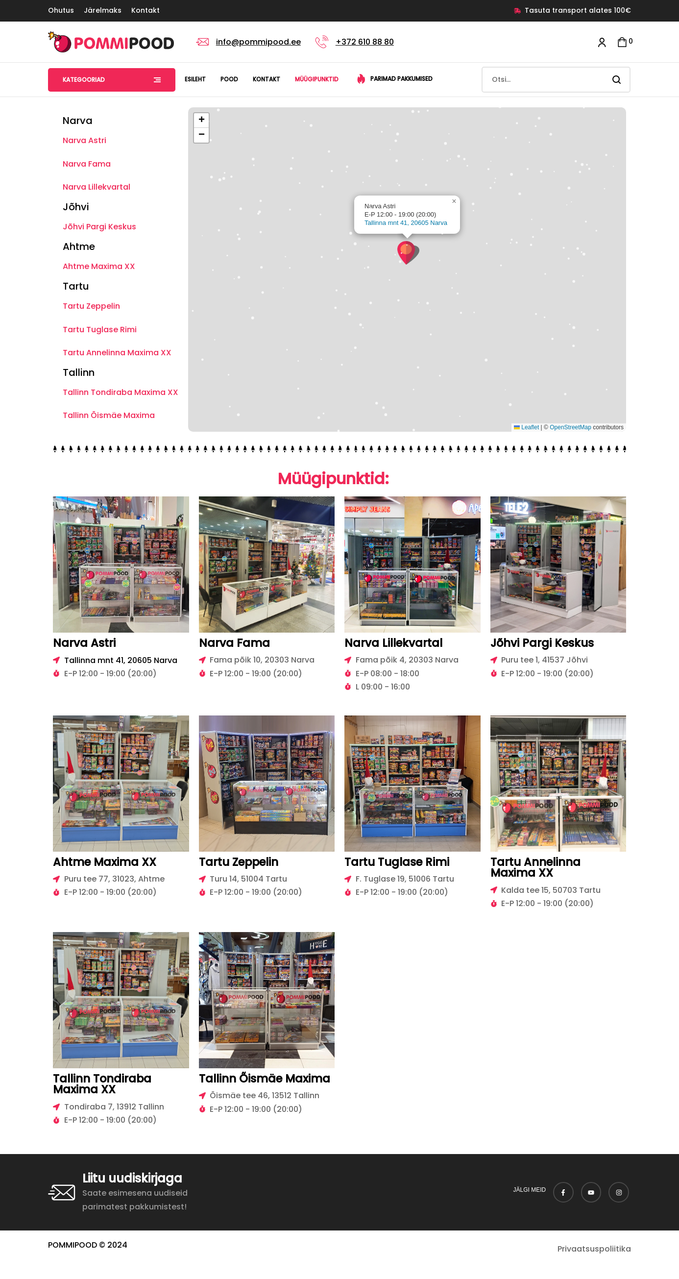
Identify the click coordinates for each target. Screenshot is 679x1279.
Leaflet (526, 427)
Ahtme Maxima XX (99, 266)
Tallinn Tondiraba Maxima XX (120, 392)
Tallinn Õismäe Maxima (109, 415)
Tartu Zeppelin (91, 306)
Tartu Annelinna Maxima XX (117, 352)
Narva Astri (84, 140)
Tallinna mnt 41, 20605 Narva (405, 222)
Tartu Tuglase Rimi (100, 329)
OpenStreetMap (570, 427)
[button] (408, 253)
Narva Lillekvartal (96, 187)
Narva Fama (87, 164)
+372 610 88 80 (365, 42)
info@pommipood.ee (258, 42)
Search (617, 80)
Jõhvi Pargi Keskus (99, 226)
